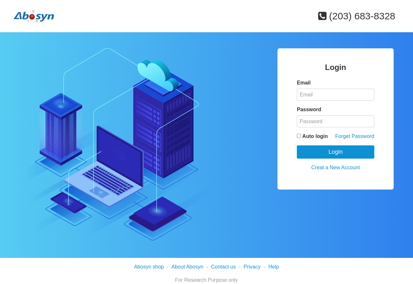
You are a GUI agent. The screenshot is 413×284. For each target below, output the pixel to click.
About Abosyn (187, 266)
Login (335, 152)
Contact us (223, 266)
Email (304, 82)
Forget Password (354, 136)
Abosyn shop (149, 266)
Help (273, 266)
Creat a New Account (335, 167)
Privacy (252, 266)
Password (309, 109)
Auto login (312, 136)
